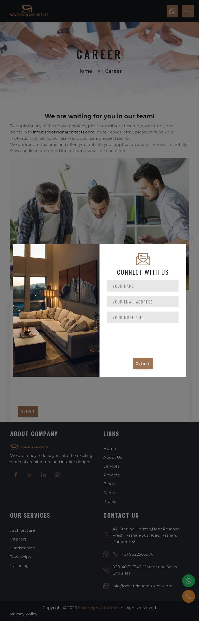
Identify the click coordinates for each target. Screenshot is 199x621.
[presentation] (146, 337)
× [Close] (191, 239)
